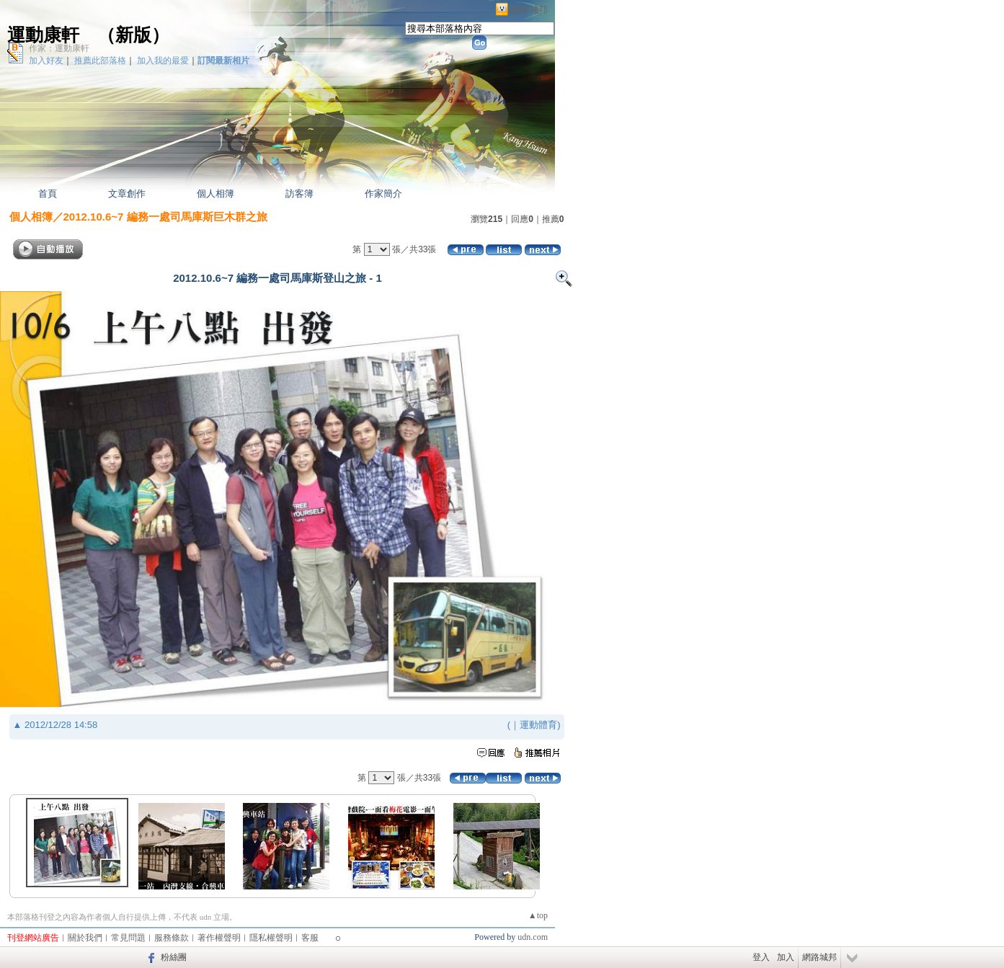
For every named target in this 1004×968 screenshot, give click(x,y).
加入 (785, 957)
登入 (761, 957)
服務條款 (171, 938)
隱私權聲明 (271, 938)
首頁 (47, 193)
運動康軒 (43, 35)
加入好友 (46, 60)
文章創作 (127, 193)
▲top (538, 915)
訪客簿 (299, 193)
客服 (310, 938)
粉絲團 (174, 957)
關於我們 (85, 938)
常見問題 (128, 938)
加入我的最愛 (163, 60)
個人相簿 (215, 193)
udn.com (532, 937)
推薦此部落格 (100, 60)
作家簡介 (383, 193)
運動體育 (538, 724)
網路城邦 (529, 9)
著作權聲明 (219, 938)
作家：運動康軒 (59, 48)
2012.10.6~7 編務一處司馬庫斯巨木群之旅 (165, 216)
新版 (133, 35)
